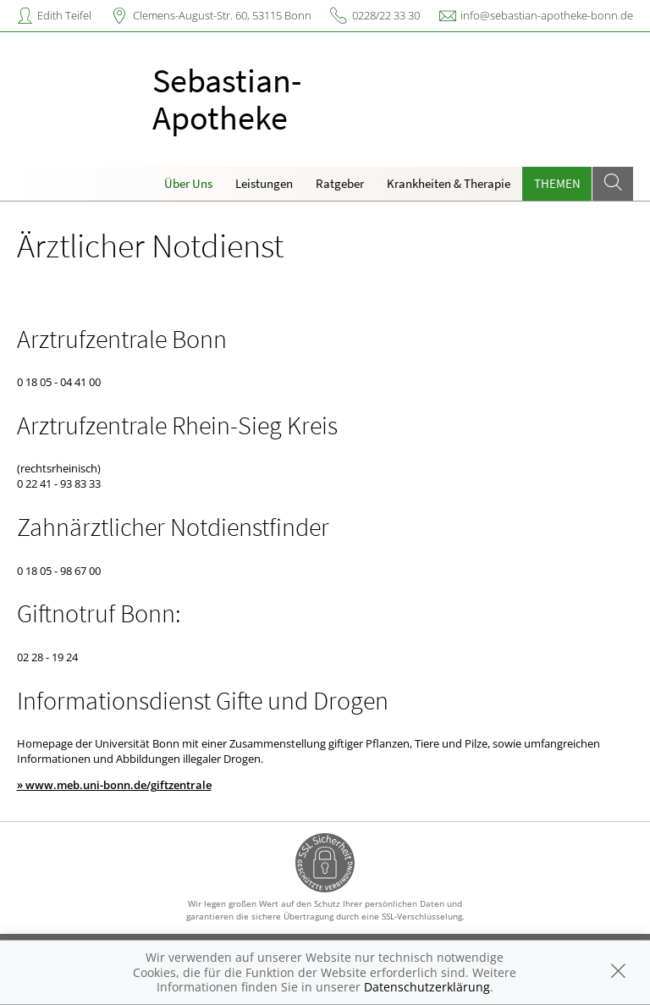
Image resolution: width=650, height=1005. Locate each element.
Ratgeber (340, 183)
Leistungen (264, 183)
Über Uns (188, 183)
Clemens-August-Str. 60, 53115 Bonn (222, 15)
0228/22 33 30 (386, 15)
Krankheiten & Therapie (448, 183)
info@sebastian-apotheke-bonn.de (546, 15)
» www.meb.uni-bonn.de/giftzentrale (114, 784)
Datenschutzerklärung (427, 987)
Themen (557, 183)
